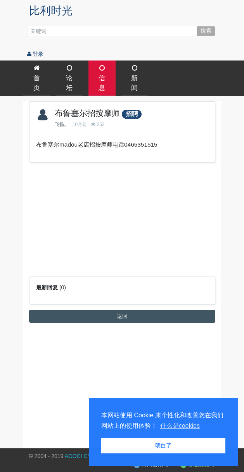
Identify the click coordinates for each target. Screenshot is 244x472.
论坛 (69, 78)
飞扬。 (62, 124)
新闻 (134, 78)
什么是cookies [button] (180, 425)
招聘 (132, 114)
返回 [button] (122, 316)
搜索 (206, 31)
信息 (102, 78)
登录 (35, 54)
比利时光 (51, 11)
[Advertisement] (122, 222)
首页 (36, 78)
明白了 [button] (163, 446)
